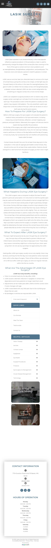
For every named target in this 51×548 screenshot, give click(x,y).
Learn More (24, 395)
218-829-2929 (25, 481)
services (15, 345)
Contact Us (16, 330)
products (16, 365)
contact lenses (18, 349)
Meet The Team (18, 320)
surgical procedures (19, 361)
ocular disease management (22, 374)
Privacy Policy (29, 540)
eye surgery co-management (22, 370)
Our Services (17, 315)
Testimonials (17, 325)
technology (17, 378)
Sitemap (36, 540)
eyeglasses (16, 353)
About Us (16, 310)
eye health (16, 357)
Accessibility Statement (18, 540)
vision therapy (17, 341)
